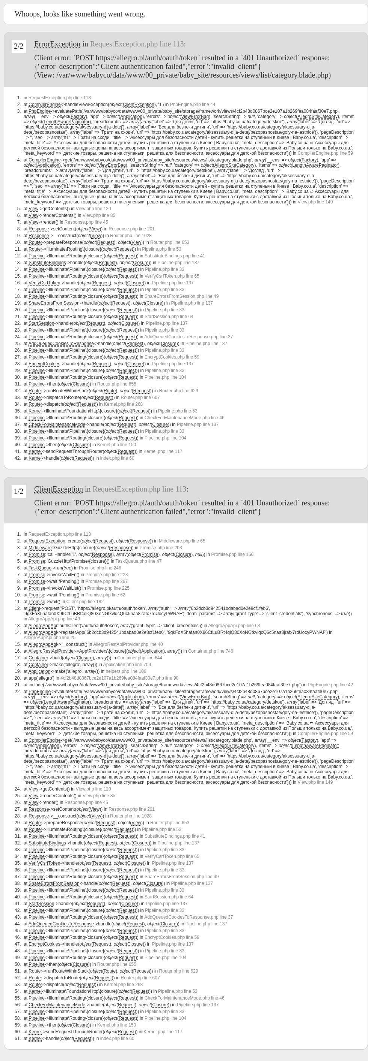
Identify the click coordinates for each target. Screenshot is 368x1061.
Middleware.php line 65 (182, 541)
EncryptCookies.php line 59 (172, 357)
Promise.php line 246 (100, 568)
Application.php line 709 (127, 664)
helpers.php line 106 (126, 671)
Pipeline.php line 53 (161, 249)
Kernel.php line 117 (162, 451)
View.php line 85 (99, 215)
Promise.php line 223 (107, 574)
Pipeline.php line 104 (165, 377)
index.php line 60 (117, 458)
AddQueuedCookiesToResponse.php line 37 (188, 336)
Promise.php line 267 (106, 581)
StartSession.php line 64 (169, 316)
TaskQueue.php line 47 (139, 561)
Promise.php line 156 (232, 554)
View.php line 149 (315, 202)
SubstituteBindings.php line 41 (175, 256)
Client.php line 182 (85, 601)
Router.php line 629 (178, 390)
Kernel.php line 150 (116, 444)
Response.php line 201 (132, 229)
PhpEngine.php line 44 (193, 104)
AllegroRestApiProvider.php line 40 (128, 644)
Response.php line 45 (86, 222)
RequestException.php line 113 (137, 44)
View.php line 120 (93, 208)
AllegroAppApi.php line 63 (234, 625)
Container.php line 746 (210, 651)
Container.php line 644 (139, 658)
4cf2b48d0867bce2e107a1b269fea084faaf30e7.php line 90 (119, 678)
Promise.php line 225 (108, 588)
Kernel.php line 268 (123, 404)
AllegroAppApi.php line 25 (49, 637)
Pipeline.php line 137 (178, 262)
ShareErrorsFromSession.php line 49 (182, 296)
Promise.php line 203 (161, 547)
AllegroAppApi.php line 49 (54, 619)
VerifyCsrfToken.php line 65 (172, 276)
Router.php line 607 (140, 397)
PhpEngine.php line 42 (330, 684)
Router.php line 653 (169, 242)
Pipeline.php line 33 (164, 269)
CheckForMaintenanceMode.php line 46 (185, 417)
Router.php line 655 (116, 384)
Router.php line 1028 (131, 235)
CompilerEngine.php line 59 (325, 153)
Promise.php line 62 (105, 595)
